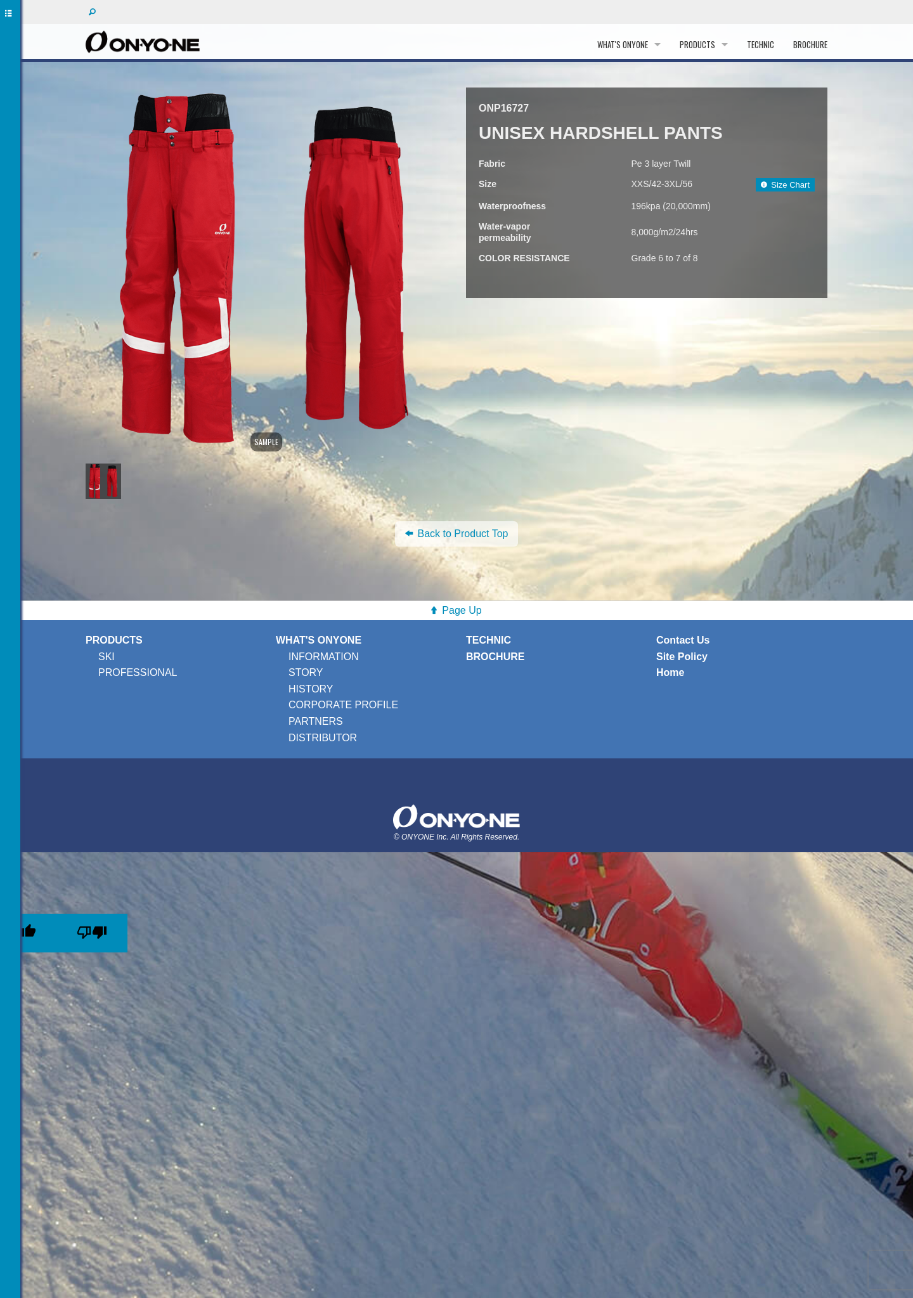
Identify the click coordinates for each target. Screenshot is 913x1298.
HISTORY (310, 689)
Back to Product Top (456, 533)
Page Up (461, 610)
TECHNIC (760, 44)
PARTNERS (315, 721)
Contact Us (682, 640)
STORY (305, 672)
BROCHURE (810, 44)
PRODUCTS (697, 44)
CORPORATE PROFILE (343, 704)
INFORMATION (323, 656)
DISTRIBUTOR (322, 737)
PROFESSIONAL (137, 672)
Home (670, 672)
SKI (106, 656)
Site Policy (682, 656)
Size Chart (785, 185)
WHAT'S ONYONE (622, 44)
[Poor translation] (91, 933)
